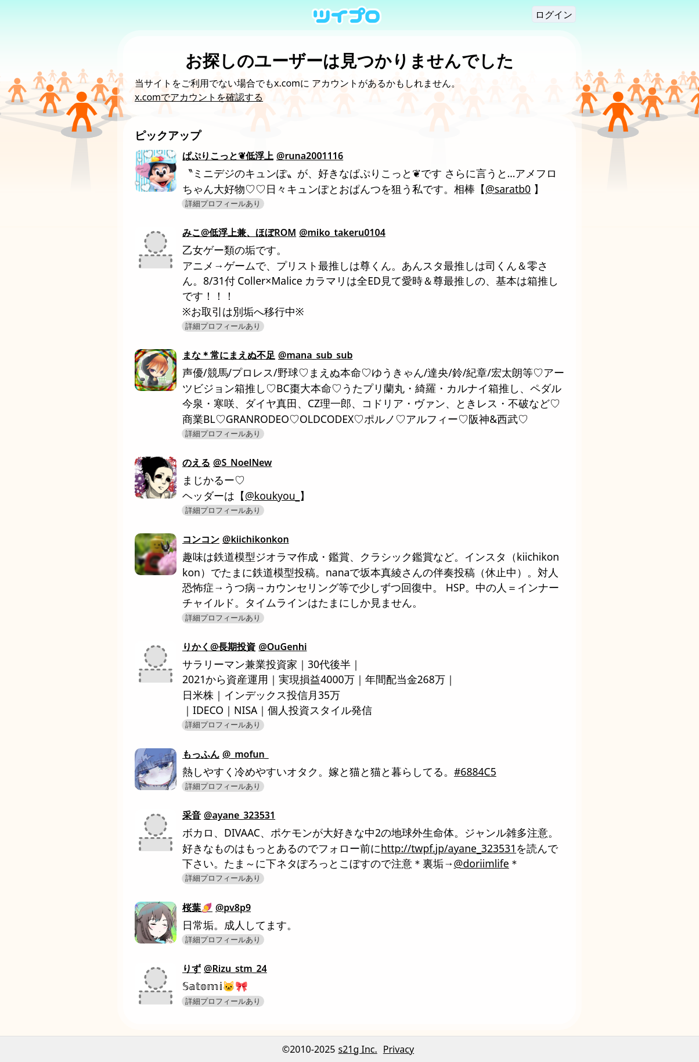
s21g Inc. (357, 1049)
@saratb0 (508, 189)
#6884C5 (475, 771)
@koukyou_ (272, 496)
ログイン (553, 14)
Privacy (398, 1049)
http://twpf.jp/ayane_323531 (448, 848)
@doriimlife (481, 863)
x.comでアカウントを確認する (199, 97)
